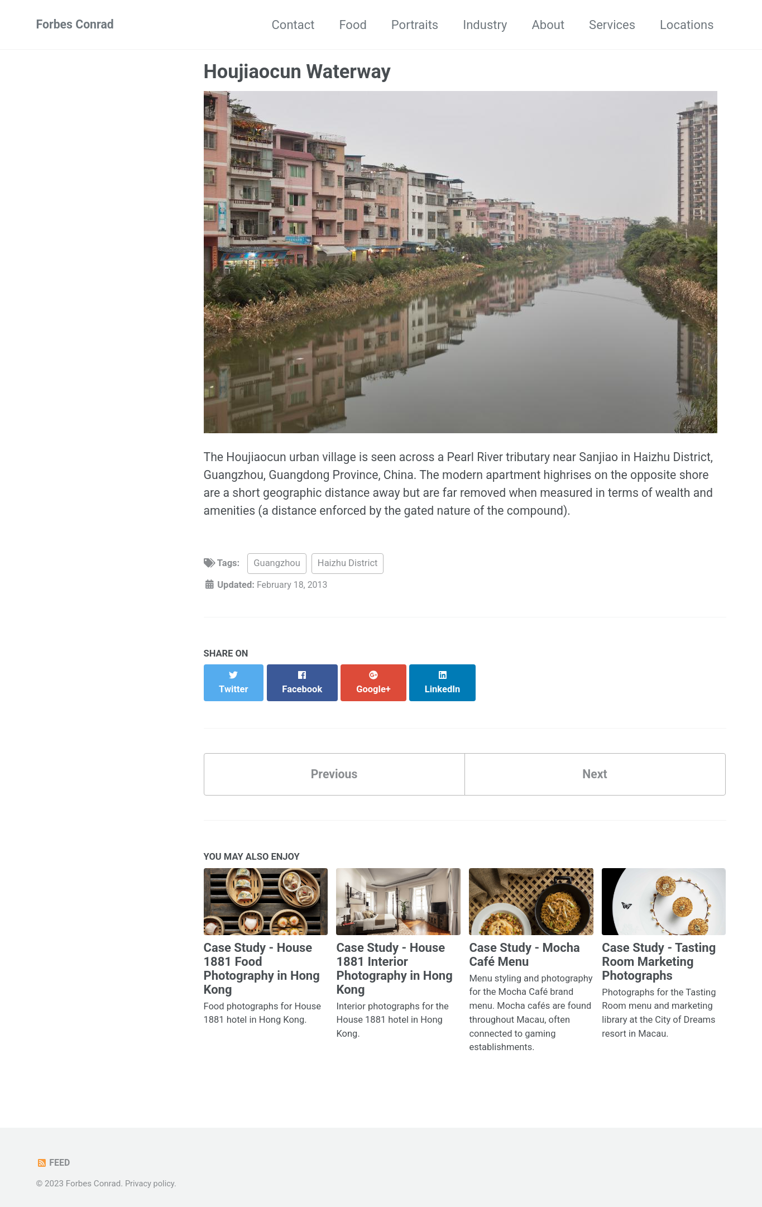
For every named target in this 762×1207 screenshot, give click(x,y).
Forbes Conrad (76, 25)
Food (352, 25)
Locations (686, 25)
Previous (334, 765)
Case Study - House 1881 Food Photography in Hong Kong (262, 961)
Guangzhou (276, 567)
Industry (485, 25)
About (548, 25)
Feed (53, 1155)
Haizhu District (348, 567)
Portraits (414, 25)
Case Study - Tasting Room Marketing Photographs (659, 954)
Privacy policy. (151, 1176)
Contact (293, 25)
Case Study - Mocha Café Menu (524, 947)
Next (594, 765)
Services (612, 25)
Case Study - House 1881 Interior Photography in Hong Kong (394, 961)
